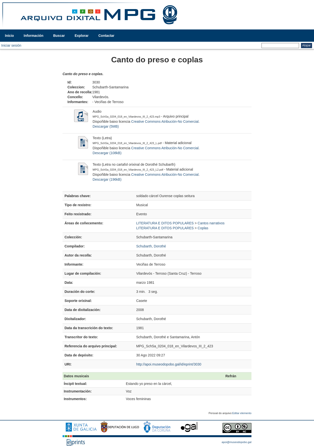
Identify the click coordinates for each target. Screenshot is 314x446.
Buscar (59, 36)
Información (33, 36)
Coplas (203, 228)
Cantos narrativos (211, 223)
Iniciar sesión (11, 45)
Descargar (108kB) (107, 153)
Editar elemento (241, 413)
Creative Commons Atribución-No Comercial (165, 121)
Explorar (82, 36)
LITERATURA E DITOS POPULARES (165, 223)
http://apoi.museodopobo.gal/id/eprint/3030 (168, 364)
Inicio (9, 36)
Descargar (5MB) (106, 126)
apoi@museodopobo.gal (236, 442)
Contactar (106, 36)
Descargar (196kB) (107, 179)
